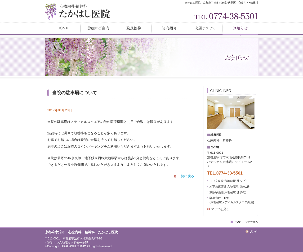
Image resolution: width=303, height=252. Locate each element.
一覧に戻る (186, 176)
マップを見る (220, 209)
